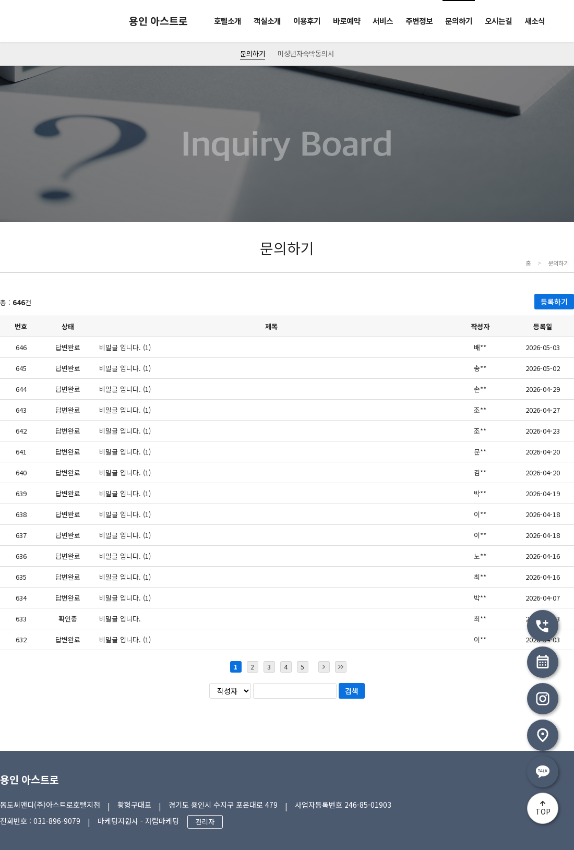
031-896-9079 (56, 821)
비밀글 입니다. (120, 619)
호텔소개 (227, 20)
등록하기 (554, 301)
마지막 (340, 667)
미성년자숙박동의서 (306, 53)
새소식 (534, 20)
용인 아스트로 (29, 779)
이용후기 (306, 20)
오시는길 (498, 20)
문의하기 (458, 20)
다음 (324, 667)
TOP (543, 811)
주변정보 (419, 20)
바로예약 (346, 20)
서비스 (383, 20)
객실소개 (267, 20)
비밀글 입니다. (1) (125, 347)
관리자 (205, 822)
